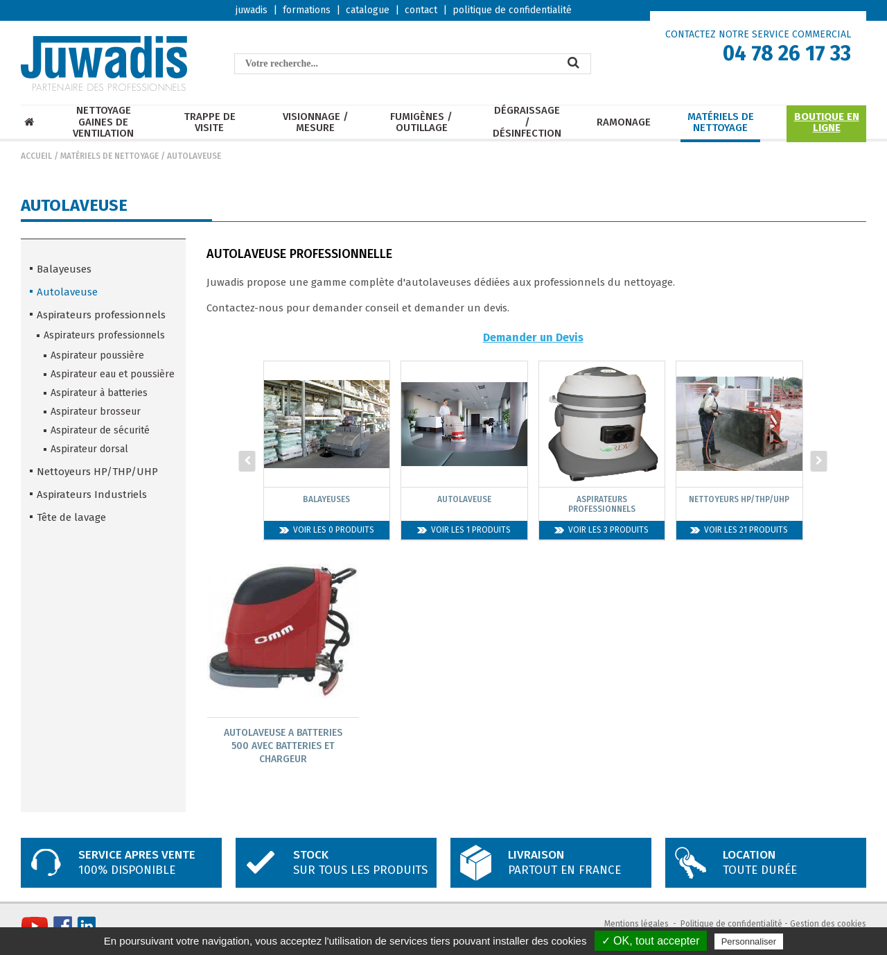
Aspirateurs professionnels (101, 315)
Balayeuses (64, 269)
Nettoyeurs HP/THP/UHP (97, 471)
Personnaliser (749, 941)
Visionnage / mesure (316, 122)
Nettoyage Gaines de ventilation (103, 122)
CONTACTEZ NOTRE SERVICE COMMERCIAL (758, 34)
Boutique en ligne (826, 122)
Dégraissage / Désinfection (527, 122)
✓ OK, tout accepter (650, 941)
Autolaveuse (194, 156)
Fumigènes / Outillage (421, 122)
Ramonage (624, 122)
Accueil (36, 156)
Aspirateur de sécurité (100, 430)
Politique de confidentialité (731, 924)
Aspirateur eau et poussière (113, 374)
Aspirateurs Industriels (92, 494)
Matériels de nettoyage (720, 122)
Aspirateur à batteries (99, 393)
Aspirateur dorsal (89, 449)
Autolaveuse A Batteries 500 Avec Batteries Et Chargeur (283, 746)
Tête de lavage (71, 517)
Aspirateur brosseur (96, 412)
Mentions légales (636, 924)
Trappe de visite (210, 122)
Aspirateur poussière (97, 355)
